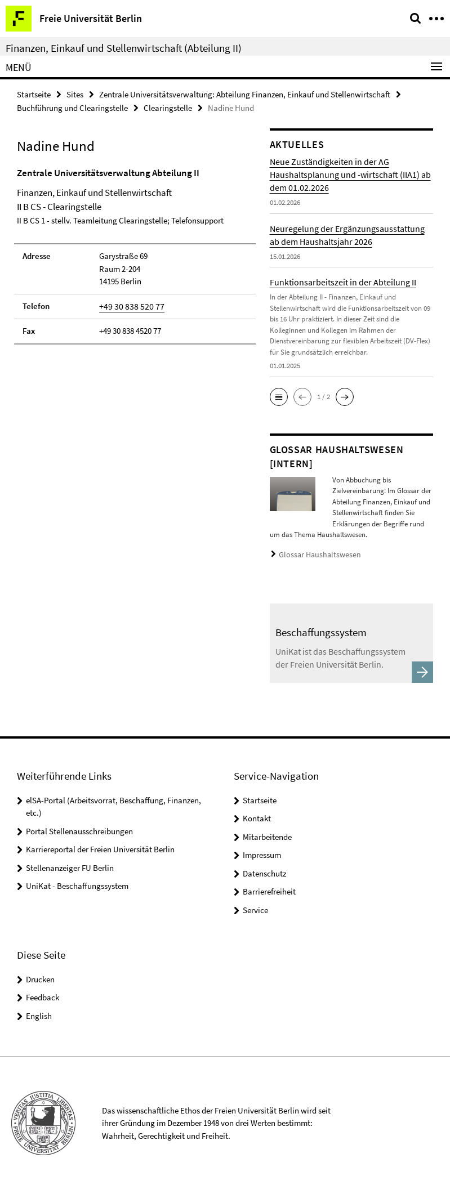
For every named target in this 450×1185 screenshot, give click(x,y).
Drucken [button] (40, 975)
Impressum (262, 851)
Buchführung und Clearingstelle (72, 106)
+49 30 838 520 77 (128, 304)
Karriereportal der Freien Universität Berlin (100, 845)
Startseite (34, 93)
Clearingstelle (168, 106)
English (39, 1012)
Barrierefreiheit (269, 887)
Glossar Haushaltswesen (315, 553)
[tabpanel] (135, 254)
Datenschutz (264, 869)
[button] (279, 395)
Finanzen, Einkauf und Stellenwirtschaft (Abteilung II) (124, 48)
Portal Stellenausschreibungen (79, 827)
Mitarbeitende (267, 833)
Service (255, 906)
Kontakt (257, 814)
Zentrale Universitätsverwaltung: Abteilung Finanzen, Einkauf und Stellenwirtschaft (244, 93)
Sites (74, 93)
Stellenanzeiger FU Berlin (70, 863)
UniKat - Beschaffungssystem (77, 882)
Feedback (42, 993)
